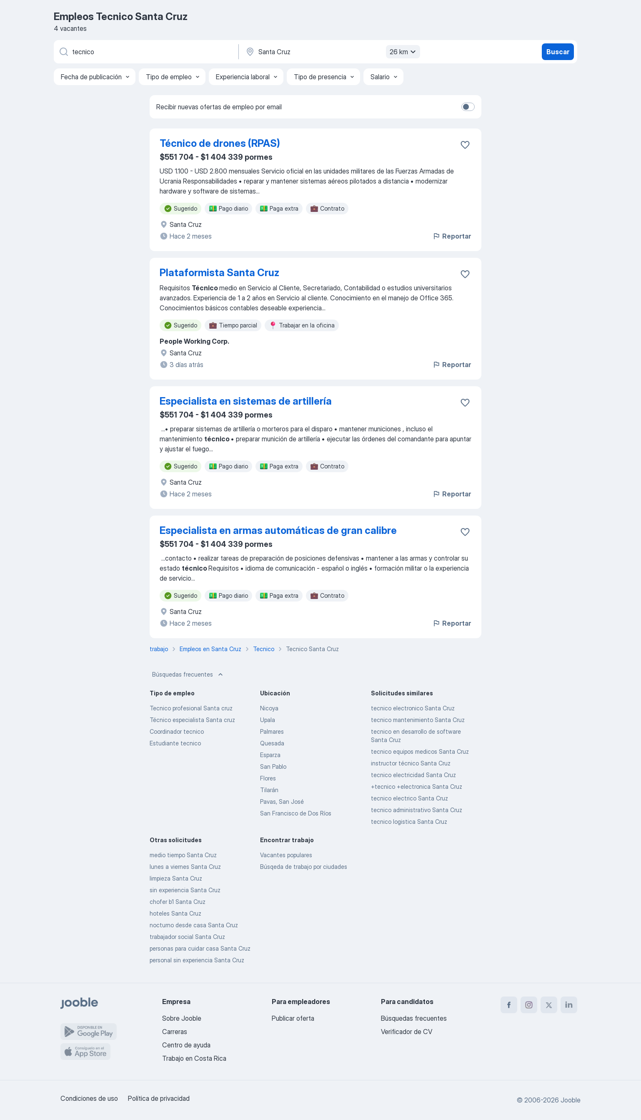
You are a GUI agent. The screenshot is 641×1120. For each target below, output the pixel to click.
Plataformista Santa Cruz (219, 273)
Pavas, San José (282, 801)
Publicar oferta (293, 1018)
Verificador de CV (406, 1031)
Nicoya (269, 708)
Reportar (451, 236)
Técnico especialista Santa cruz (192, 719)
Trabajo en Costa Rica (194, 1058)
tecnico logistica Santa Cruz (409, 821)
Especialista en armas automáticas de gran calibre (278, 530)
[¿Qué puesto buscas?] (145, 51)
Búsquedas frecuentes (188, 674)
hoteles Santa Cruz (175, 913)
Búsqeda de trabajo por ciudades (303, 866)
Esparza (270, 754)
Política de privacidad (159, 1098)
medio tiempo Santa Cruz (183, 854)
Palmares (272, 731)
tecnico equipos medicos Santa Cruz (420, 751)
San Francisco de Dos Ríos (295, 813)
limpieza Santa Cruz (176, 878)
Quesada (272, 743)
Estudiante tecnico (175, 743)
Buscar (557, 52)
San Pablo (273, 766)
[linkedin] (569, 1005)
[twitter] (549, 1005)
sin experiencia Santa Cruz (185, 889)
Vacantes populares (286, 854)
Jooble (571, 1100)
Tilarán (269, 789)
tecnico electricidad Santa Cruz (413, 774)
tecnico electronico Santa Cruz (413, 708)
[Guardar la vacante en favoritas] (465, 145)
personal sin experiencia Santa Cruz (197, 960)
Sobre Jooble (181, 1018)
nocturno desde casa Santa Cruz (194, 925)
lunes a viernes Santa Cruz (185, 866)
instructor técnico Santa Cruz (411, 763)
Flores (268, 778)
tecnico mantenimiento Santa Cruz (418, 719)
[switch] (468, 107)
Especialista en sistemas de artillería (246, 401)
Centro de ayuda (186, 1045)
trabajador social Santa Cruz (187, 936)
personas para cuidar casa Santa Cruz (200, 948)
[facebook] (509, 1005)
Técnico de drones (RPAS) (220, 143)
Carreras (174, 1031)
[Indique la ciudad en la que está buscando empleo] (331, 51)
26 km (404, 52)
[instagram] (529, 1005)
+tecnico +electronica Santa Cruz (416, 786)
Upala (267, 719)
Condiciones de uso (89, 1098)
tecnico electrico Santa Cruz (409, 798)
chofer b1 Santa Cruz (177, 901)
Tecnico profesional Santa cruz (191, 708)
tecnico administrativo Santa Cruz (416, 809)
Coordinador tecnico (177, 731)
